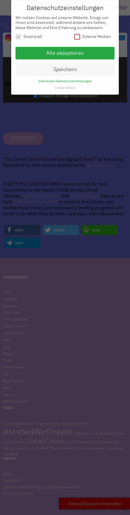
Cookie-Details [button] (65, 85)
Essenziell (28, 34)
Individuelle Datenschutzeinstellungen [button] (65, 78)
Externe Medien (92, 34)
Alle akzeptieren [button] (65, 50)
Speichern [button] (65, 66)
